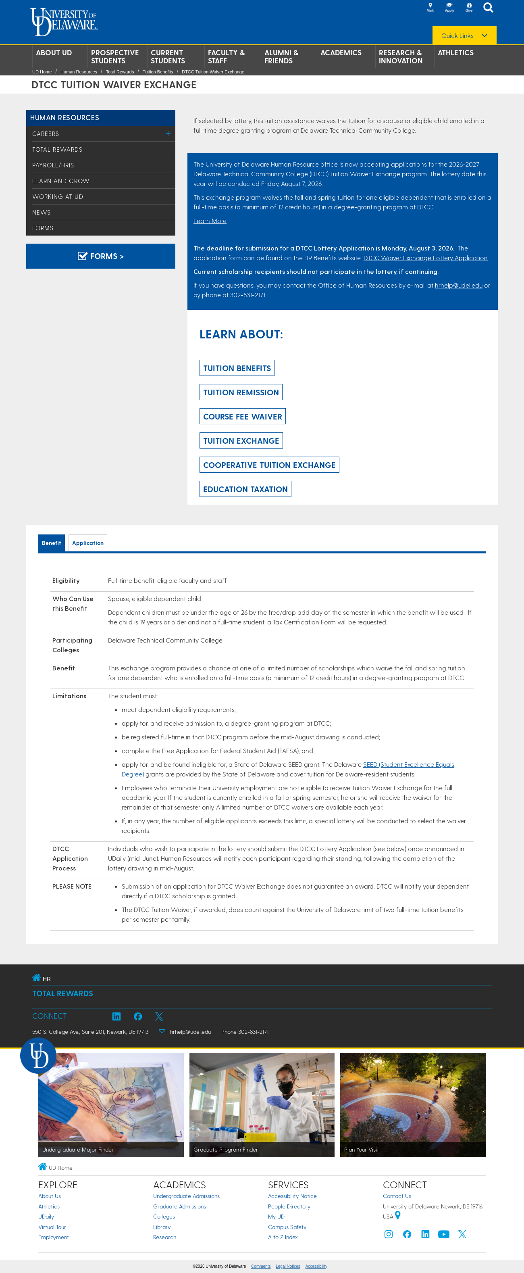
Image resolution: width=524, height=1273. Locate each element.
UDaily (46, 1216)
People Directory (289, 1206)
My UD (276, 1216)
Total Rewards (120, 71)
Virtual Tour (52, 1226)
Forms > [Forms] (101, 256)
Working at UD (57, 196)
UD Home (42, 71)
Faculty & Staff (226, 56)
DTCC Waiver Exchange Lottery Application (426, 257)
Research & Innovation (401, 56)
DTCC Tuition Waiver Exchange (213, 71)
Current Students (168, 56)
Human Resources (78, 71)
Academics (341, 52)
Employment (53, 1236)
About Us (49, 1195)
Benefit (51, 542)
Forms (43, 228)
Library (162, 1226)
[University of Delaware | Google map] (398, 1216)
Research (164, 1236)
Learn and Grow (61, 180)
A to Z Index (283, 1236)
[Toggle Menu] (168, 133)
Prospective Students (115, 56)
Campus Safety (287, 1226)
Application (88, 542)
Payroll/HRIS (53, 165)
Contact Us (397, 1195)
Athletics (456, 52)
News (41, 212)
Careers (45, 133)
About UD (54, 52)
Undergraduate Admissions (186, 1195)
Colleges (164, 1216)
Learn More (210, 220)
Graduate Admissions (179, 1206)
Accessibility (316, 1266)
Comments (260, 1266)
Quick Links (457, 35)
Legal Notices (288, 1266)
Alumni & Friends (281, 56)
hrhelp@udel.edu (458, 285)
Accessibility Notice (292, 1195)
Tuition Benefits (158, 71)
